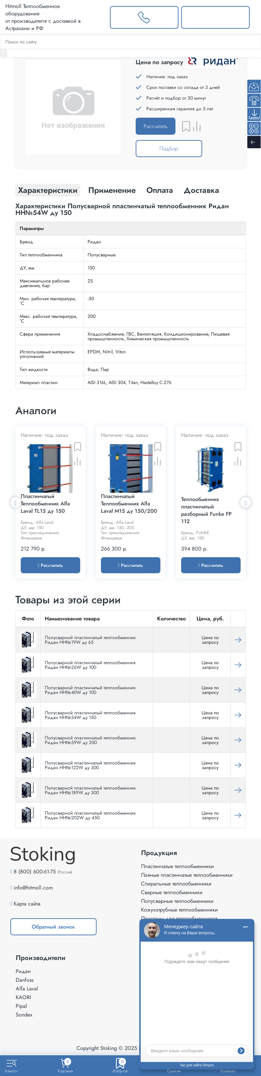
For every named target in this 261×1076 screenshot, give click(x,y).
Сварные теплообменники (172, 892)
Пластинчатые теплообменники (177, 866)
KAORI (23, 997)
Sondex (24, 1015)
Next (245, 502)
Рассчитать (155, 126)
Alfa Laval (27, 988)
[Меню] (255, 17)
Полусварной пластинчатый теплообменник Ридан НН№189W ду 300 (90, 790)
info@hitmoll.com (33, 887)
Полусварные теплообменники (177, 901)
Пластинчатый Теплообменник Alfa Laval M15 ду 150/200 (129, 504)
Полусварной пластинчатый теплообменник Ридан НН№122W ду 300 (90, 765)
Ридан (23, 971)
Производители (41, 958)
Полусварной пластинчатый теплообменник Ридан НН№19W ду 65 (90, 639)
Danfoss (24, 980)
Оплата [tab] (159, 190)
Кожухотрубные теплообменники (179, 910)
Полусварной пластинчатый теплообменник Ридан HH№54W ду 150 (90, 715)
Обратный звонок (53, 927)
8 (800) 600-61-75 (35, 871)
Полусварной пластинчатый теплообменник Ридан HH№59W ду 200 (90, 740)
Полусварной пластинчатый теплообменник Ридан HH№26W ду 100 (90, 665)
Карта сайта (27, 904)
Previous (15, 502)
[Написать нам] (215, 17)
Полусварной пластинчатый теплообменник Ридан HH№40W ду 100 (90, 690)
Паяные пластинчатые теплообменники (187, 875)
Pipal (21, 1006)
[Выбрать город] (97, 17)
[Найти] (3, 53)
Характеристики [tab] (48, 190)
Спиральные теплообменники (176, 883)
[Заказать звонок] (144, 17)
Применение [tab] (112, 190)
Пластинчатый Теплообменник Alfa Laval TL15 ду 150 (45, 504)
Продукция (159, 853)
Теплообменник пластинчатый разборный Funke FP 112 (206, 510)
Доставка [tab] (201, 190)
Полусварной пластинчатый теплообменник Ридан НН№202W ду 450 (90, 815)
